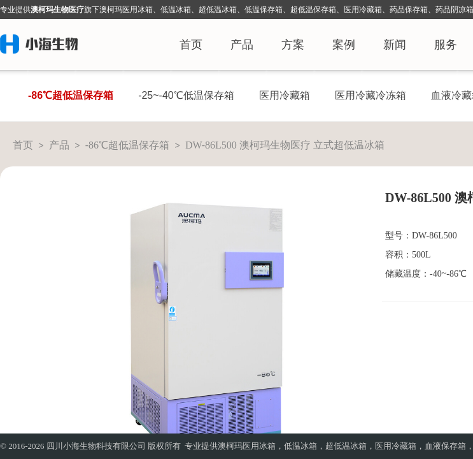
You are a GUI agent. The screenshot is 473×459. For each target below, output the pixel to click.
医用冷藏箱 (284, 95)
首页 (191, 44)
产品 (241, 44)
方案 (292, 44)
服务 (445, 44)
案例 (343, 44)
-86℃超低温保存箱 (70, 95)
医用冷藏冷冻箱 (370, 95)
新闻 (394, 44)
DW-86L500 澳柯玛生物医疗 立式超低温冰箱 (285, 145)
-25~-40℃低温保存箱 (186, 95)
